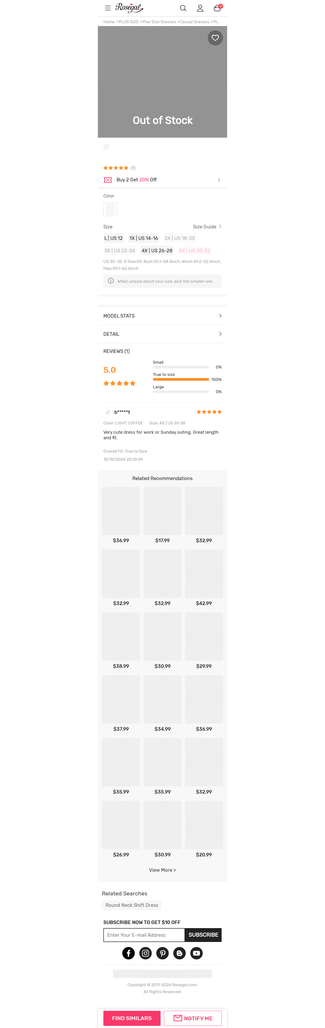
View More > (162, 870)
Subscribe (203, 934)
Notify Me (198, 1018)
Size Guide (204, 226)
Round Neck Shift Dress (132, 905)
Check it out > (168, 180)
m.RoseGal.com (134, 8)
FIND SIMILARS (132, 1018)
